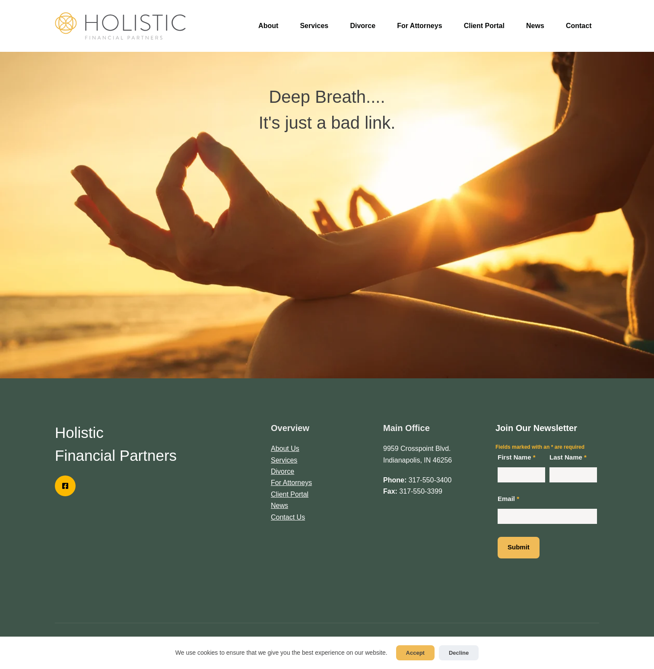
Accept (415, 653)
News (535, 25)
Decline (459, 653)
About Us (285, 448)
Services (314, 25)
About (268, 25)
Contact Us (288, 517)
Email (508, 498)
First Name (517, 457)
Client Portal (484, 25)
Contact (579, 25)
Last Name (568, 457)
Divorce (362, 25)
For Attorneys (419, 25)
